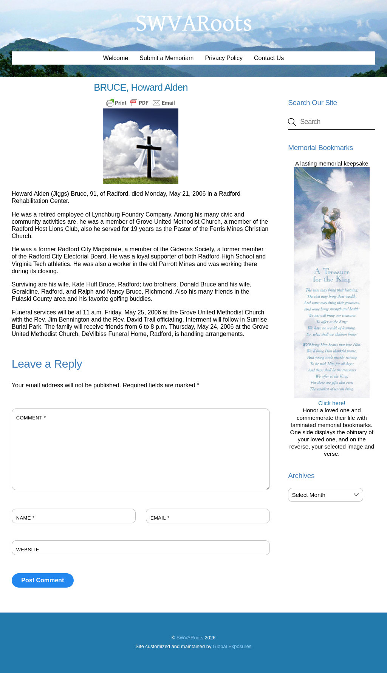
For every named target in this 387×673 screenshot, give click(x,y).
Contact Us (269, 58)
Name (25, 518)
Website (27, 549)
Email (159, 518)
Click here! (332, 399)
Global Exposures (232, 646)
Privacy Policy (224, 58)
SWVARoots (189, 638)
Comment (31, 418)
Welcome (115, 58)
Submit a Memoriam (166, 58)
